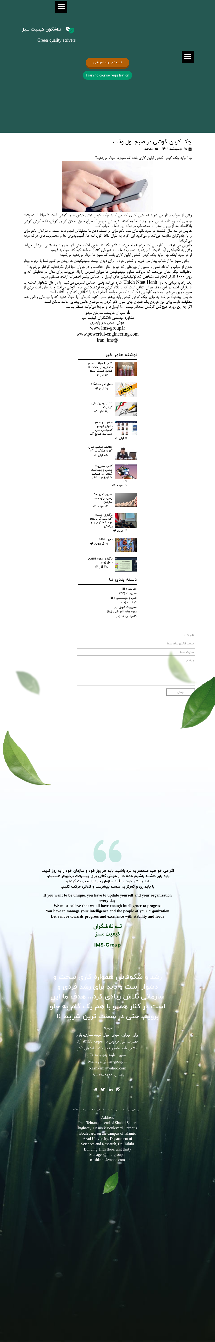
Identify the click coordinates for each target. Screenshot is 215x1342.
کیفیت (129, 602)
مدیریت (128, 593)
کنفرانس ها (126, 616)
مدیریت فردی (125, 607)
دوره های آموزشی (122, 612)
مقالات (148, 149)
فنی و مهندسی (123, 598)
